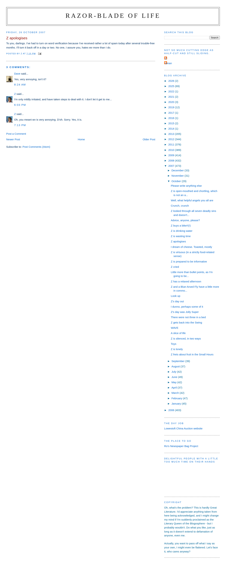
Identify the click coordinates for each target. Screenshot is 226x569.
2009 (171, 155)
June (174, 376)
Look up (175, 295)
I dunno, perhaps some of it (187, 306)
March (175, 392)
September (178, 361)
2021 (171, 96)
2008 (171, 160)
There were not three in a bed (188, 317)
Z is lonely (177, 349)
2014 (171, 128)
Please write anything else (186, 185)
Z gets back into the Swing (186, 322)
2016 (171, 118)
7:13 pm (20, 125)
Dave (17, 73)
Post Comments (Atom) (36, 146)
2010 (171, 149)
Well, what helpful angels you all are (192, 200)
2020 (171, 101)
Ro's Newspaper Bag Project (181, 446)
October (176, 181)
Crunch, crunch (180, 205)
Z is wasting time (181, 236)
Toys (173, 343)
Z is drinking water (181, 230)
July (174, 371)
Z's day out (177, 301)
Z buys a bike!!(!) (181, 225)
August (175, 366)
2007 (171, 165)
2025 (171, 86)
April (174, 387)
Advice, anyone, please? (185, 220)
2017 (171, 112)
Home (81, 139)
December (178, 170)
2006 (171, 410)
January (176, 403)
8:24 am (20, 84)
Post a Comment (16, 133)
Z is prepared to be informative (189, 261)
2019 (171, 107)
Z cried (175, 266)
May (174, 382)
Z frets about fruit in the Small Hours (192, 354)
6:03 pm (20, 104)
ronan (168, 63)
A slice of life (178, 333)
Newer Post (13, 139)
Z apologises (178, 241)
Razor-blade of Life (113, 15)
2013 (171, 133)
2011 (171, 144)
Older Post (149, 139)
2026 (171, 80)
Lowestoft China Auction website (183, 428)
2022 (171, 91)
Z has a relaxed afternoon (186, 281)
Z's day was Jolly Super (185, 311)
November (178, 175)
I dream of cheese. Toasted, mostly (191, 246)
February (177, 398)
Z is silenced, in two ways (186, 338)
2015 (171, 123)
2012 (171, 139)
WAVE (175, 327)
